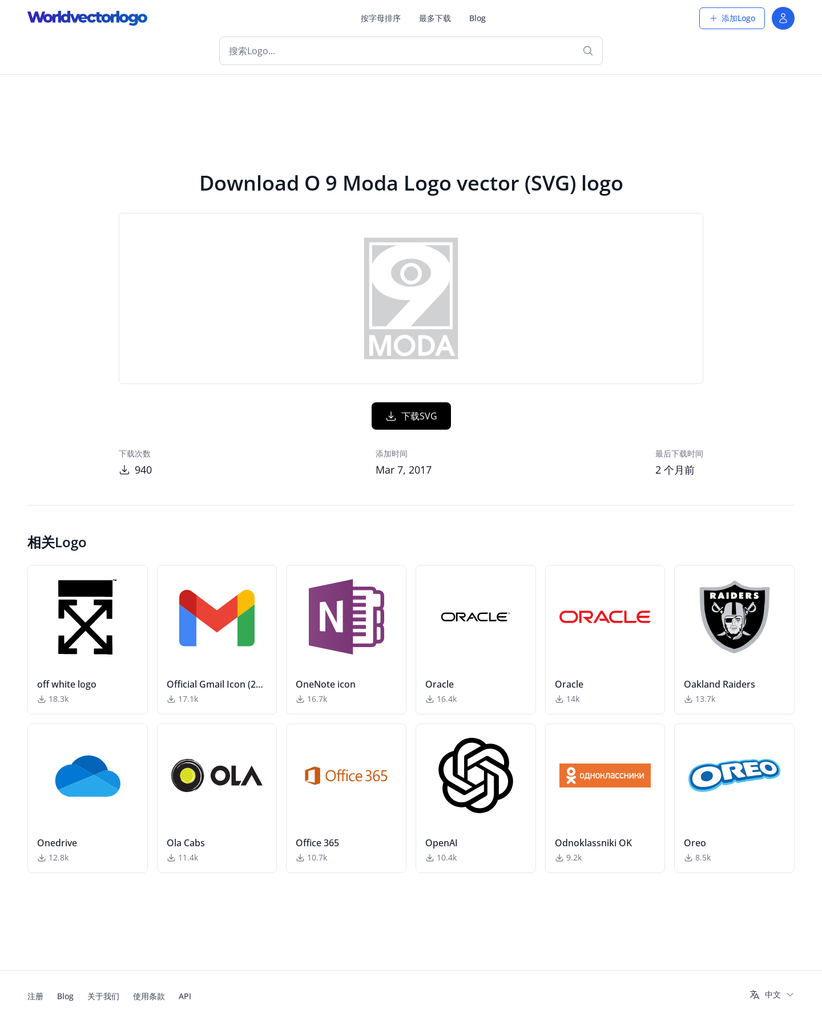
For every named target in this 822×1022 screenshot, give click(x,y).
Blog (477, 18)
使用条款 (149, 996)
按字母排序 (381, 18)
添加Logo (732, 18)
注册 (35, 996)
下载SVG (411, 416)
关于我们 (103, 996)
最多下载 (435, 18)
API (185, 996)
